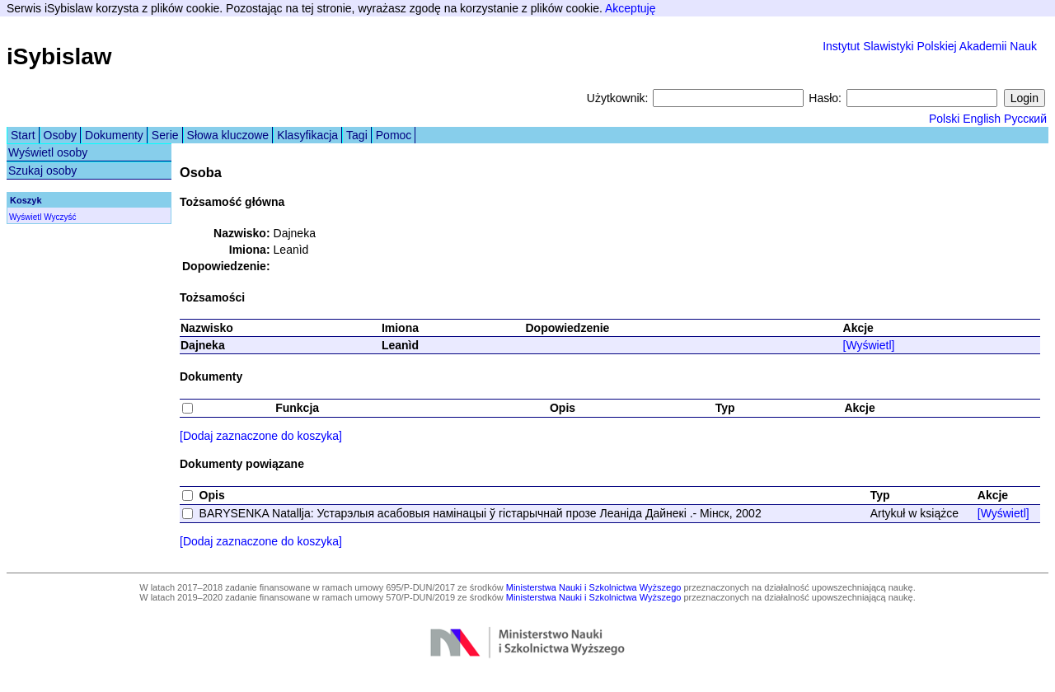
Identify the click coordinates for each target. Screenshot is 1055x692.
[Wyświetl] (869, 345)
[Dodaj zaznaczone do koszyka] (261, 435)
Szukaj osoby (42, 170)
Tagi (357, 135)
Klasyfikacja (307, 135)
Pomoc (394, 135)
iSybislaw (59, 56)
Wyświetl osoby (47, 152)
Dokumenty (114, 135)
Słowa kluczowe (228, 135)
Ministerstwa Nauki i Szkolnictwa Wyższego (594, 587)
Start (23, 135)
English (982, 118)
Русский (1025, 118)
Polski (944, 118)
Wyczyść (60, 217)
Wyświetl (25, 217)
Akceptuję (630, 8)
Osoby (60, 135)
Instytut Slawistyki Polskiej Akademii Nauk (930, 46)
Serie (165, 135)
